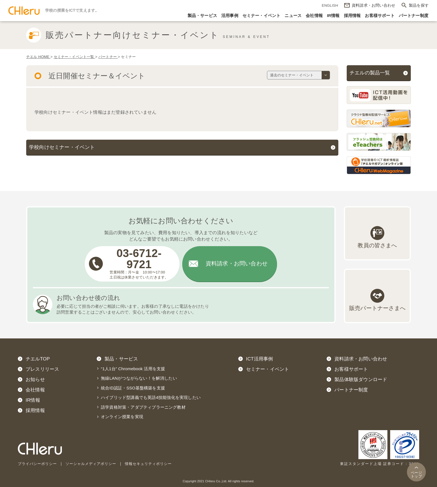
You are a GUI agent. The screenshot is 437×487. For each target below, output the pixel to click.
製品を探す (419, 5)
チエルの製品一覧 (369, 73)
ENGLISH (330, 5)
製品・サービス (202, 15)
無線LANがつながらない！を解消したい (139, 378)
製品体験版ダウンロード (360, 379)
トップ (416, 474)
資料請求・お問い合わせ (237, 264)
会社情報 (314, 15)
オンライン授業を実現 (122, 417)
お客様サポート (379, 15)
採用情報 (352, 15)
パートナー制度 (413, 15)
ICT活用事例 (259, 359)
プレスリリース (42, 369)
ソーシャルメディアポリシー (90, 464)
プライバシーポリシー (37, 464)
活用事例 (229, 15)
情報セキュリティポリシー (148, 464)
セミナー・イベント (261, 15)
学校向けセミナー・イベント (62, 147)
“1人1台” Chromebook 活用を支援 (133, 368)
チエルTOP (38, 359)
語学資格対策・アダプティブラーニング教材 (143, 407)
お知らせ (35, 379)
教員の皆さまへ (377, 246)
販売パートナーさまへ (377, 308)
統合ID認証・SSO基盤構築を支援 (133, 388)
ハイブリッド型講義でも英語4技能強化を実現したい (151, 397)
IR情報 (333, 15)
